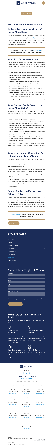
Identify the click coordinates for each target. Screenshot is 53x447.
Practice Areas (27, 381)
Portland (34, 38)
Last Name (10, 277)
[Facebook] (23, 373)
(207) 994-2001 (26, 378)
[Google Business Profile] (29, 373)
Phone (9, 280)
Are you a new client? (12, 287)
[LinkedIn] (26, 373)
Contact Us (34, 381)
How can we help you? (13, 291)
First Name (10, 273)
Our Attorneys (19, 381)
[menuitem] (25, 239)
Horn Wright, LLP (33, 37)
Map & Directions (13, 393)
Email (9, 284)
